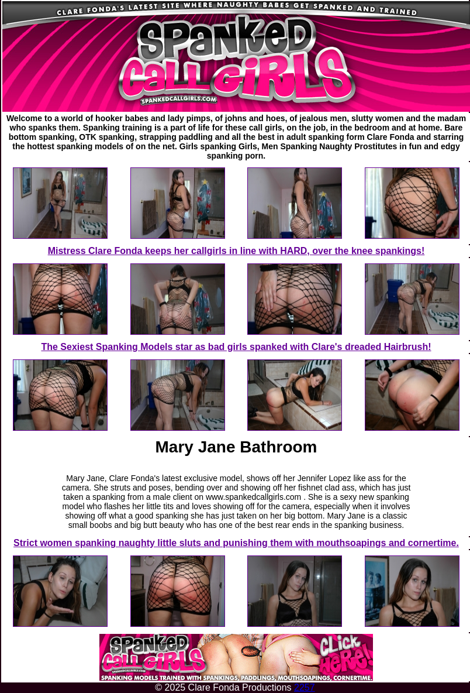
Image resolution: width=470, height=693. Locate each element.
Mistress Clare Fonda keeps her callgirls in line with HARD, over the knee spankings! (236, 251)
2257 (304, 687)
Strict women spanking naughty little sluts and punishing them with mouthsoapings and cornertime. (236, 543)
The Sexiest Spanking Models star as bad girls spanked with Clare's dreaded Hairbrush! (236, 347)
